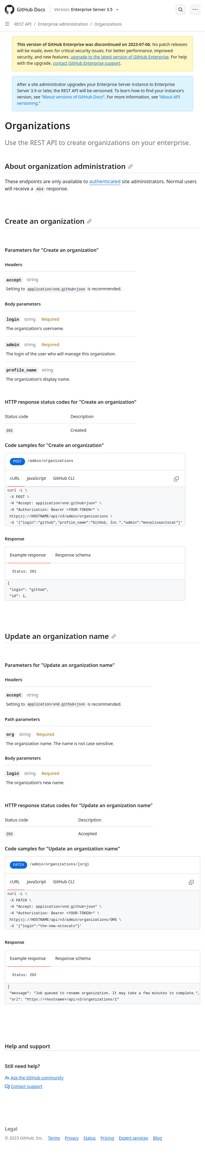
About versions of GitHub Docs (73, 97)
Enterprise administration (63, 24)
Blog (157, 1138)
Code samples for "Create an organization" (54, 445)
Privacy (72, 1138)
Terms (54, 1138)
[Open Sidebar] (7, 24)
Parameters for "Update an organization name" (60, 665)
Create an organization (48, 221)
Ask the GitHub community (34, 1077)
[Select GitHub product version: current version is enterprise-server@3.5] (86, 9)
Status (90, 1138)
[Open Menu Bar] (195, 9)
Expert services (133, 1138)
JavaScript (36, 478)
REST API (23, 24)
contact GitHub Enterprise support (86, 63)
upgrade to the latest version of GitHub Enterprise (120, 57)
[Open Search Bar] (180, 9)
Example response (28, 555)
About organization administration (69, 166)
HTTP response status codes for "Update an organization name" (79, 805)
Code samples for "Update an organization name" (62, 848)
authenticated (105, 181)
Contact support (23, 1086)
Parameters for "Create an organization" (51, 250)
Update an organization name (60, 636)
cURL (15, 478)
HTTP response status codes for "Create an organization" (70, 402)
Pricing (107, 1138)
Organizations (108, 24)
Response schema (72, 555)
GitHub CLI (63, 478)
